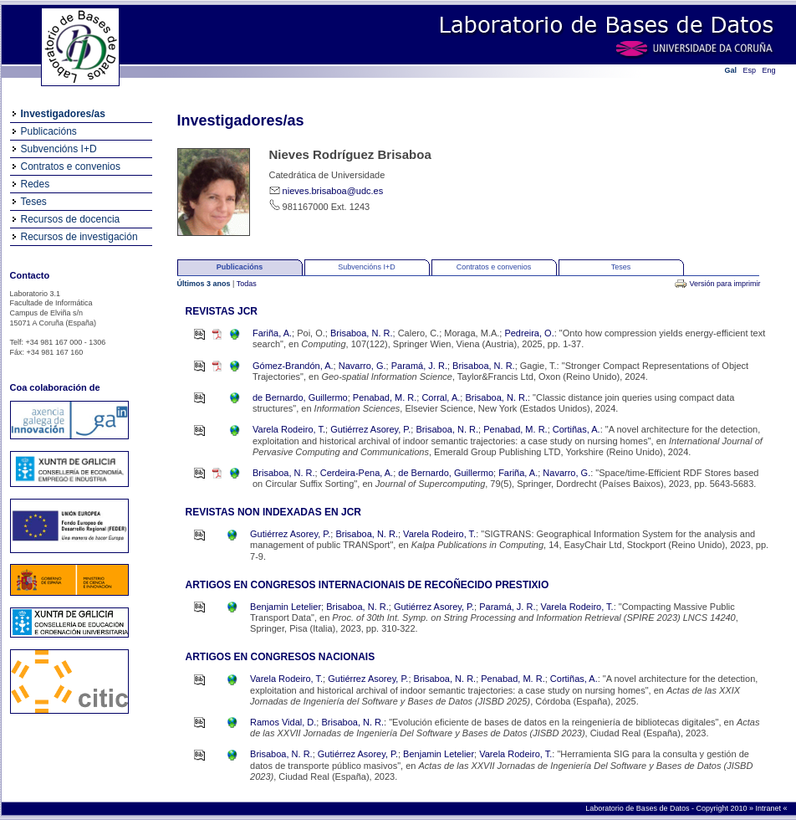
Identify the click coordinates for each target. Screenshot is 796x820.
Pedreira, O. (529, 333)
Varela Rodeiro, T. (289, 429)
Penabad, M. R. (384, 397)
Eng (769, 70)
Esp (750, 70)
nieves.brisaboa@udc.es (333, 191)
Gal (731, 70)
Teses (34, 202)
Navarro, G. (362, 366)
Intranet (769, 808)
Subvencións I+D (59, 149)
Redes (35, 184)
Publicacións (49, 131)
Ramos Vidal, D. (283, 722)
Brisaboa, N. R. (361, 333)
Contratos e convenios (70, 166)
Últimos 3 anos (205, 283)
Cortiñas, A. (576, 429)
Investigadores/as (63, 114)
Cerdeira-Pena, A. (356, 473)
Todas (247, 283)
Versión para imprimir (724, 283)
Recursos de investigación (79, 237)
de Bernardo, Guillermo (300, 397)
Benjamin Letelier (285, 607)
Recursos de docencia (70, 219)
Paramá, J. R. (419, 366)
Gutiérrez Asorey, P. (370, 429)
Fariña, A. (272, 333)
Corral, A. (440, 397)
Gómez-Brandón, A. (293, 366)
